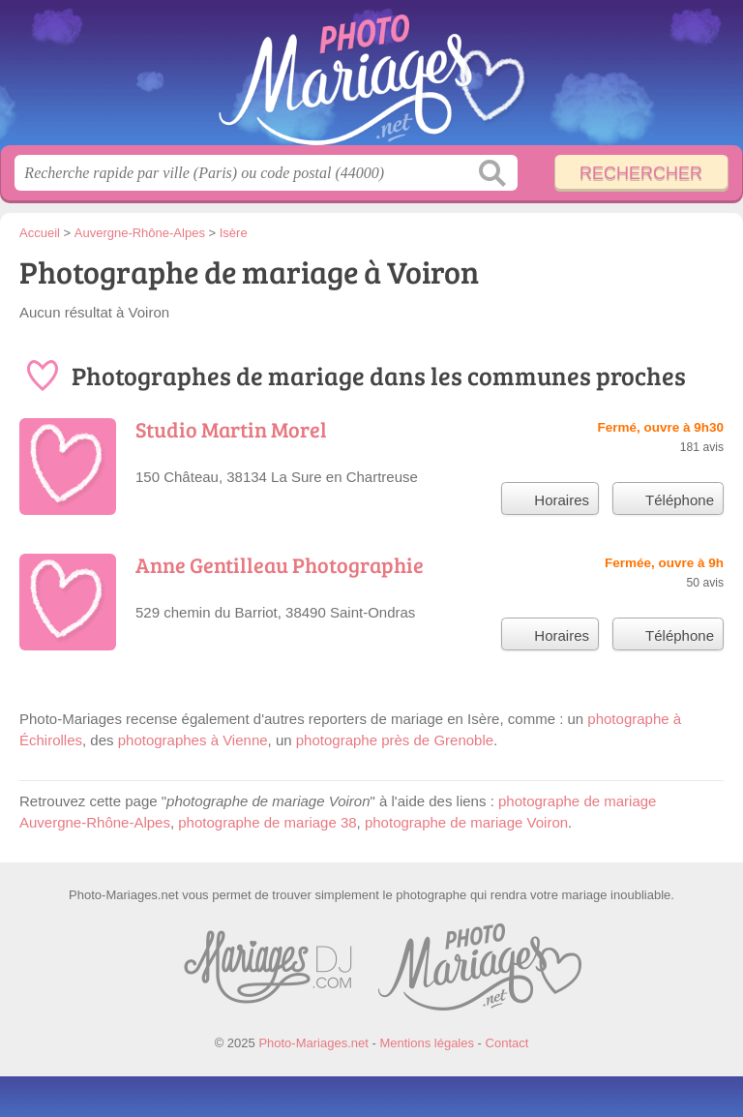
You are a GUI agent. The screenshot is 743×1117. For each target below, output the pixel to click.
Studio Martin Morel (231, 428)
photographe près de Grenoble (394, 740)
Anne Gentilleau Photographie (279, 564)
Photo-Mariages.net (371, 80)
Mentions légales (426, 1043)
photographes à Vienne (193, 740)
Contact (507, 1043)
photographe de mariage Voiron (466, 822)
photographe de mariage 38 (267, 822)
